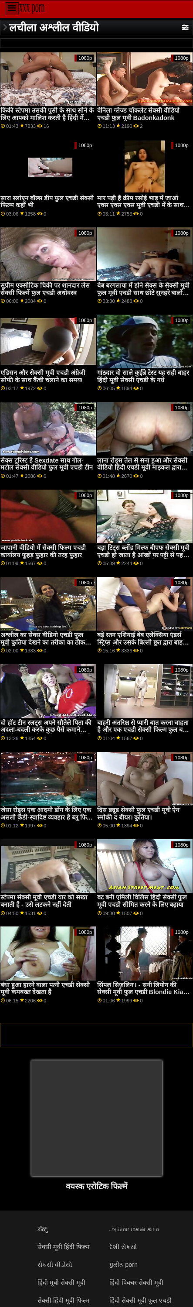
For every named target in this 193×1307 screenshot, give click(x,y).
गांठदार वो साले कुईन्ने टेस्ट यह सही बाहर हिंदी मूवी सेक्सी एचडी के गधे (143, 376)
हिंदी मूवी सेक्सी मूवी (61, 1282)
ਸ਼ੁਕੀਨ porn (123, 1264)
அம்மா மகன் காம (134, 1228)
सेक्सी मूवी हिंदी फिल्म (63, 1246)
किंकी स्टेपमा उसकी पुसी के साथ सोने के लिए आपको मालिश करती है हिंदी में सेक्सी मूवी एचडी (47, 117)
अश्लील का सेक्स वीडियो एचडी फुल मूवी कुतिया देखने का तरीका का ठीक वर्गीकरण (42, 642)
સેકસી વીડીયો (54, 1264)
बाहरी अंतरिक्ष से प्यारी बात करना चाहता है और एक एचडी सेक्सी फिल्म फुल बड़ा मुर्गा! (143, 730)
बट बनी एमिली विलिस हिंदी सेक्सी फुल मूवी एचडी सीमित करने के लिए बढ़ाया (142, 901)
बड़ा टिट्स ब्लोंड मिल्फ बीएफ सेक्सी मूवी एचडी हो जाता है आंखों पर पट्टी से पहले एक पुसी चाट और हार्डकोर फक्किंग (143, 555)
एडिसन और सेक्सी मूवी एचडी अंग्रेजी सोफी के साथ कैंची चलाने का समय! (42, 376)
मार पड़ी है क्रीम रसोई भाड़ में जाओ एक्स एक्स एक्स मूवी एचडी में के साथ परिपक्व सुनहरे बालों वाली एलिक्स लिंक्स (140, 209)
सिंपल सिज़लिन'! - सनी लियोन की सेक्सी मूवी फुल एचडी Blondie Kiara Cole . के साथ (143, 992)
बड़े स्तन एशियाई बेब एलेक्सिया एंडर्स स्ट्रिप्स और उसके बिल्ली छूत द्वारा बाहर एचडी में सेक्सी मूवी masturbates (141, 642)
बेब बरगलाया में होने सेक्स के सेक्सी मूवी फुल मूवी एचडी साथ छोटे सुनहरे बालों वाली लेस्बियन (143, 292)
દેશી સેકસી (123, 1246)
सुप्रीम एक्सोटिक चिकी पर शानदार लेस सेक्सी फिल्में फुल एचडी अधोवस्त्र (45, 289)
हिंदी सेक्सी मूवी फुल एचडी (140, 1300)
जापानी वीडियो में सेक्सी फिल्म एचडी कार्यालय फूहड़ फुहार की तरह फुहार (43, 551)
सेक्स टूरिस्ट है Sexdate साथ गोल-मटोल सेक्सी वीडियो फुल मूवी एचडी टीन (46, 464)
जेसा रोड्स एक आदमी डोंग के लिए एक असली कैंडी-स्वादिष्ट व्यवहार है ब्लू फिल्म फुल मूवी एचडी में (47, 817)
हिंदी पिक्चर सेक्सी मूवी (136, 1282)
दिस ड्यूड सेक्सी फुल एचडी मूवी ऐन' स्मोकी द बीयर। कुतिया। (139, 813)
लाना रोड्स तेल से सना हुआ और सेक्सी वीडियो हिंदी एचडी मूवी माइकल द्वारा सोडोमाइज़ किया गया (142, 467)
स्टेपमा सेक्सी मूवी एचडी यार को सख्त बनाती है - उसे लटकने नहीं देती (43, 901)
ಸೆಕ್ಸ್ (42, 1228)
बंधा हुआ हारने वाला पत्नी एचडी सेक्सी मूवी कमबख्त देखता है (45, 988)
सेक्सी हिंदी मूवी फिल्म (63, 1300)
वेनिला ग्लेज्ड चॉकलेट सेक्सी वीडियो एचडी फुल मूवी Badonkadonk (138, 114)
